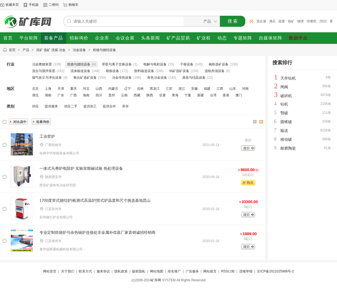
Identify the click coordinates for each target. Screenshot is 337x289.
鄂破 (284, 113)
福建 (207, 89)
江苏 (169, 89)
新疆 (200, 95)
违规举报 (245, 271)
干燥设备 (186, 64)
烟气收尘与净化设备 (47, 77)
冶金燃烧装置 (42, 64)
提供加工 (90, 106)
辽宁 (127, 89)
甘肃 (162, 95)
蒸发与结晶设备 (194, 77)
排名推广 (174, 271)
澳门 (238, 95)
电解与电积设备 (155, 64)
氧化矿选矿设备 (85, 77)
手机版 (34, 5)
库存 (125, 106)
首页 (12, 50)
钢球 (300, 21)
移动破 (286, 139)
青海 (175, 95)
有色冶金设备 (157, 77)
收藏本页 (12, 5)
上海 (48, 89)
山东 (232, 89)
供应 (35, 106)
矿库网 (156, 280)
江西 (220, 89)
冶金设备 (79, 50)
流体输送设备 (80, 71)
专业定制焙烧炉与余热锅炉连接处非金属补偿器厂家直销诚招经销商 (98, 232)
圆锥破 (286, 122)
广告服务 (192, 271)
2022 (323, 21)
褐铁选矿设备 (218, 64)
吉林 (140, 89)
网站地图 (156, 271)
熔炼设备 (112, 71)
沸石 (272, 21)
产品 (26, 50)
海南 (86, 95)
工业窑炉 (47, 136)
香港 (226, 95)
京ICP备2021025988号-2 (275, 271)
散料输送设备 (144, 71)
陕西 (149, 95)
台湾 (213, 95)
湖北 (35, 95)
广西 (73, 95)
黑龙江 (155, 89)
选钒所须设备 (215, 71)
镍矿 (291, 21)
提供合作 (109, 106)
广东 (60, 95)
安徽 (194, 89)
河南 (245, 89)
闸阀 (284, 87)
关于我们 (67, 271)
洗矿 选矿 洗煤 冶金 (50, 50)
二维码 (54, 5)
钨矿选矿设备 (179, 71)
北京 (35, 89)
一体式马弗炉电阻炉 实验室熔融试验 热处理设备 (81, 168)
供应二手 (70, 106)
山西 (99, 89)
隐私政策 (121, 271)
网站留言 (210, 271)
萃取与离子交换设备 (117, 64)
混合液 (261, 21)
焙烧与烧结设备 (104, 50)
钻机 (284, 104)
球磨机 (312, 21)
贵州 (111, 95)
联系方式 (85, 271)
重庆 (73, 89)
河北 (86, 89)
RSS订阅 (228, 271)
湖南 (48, 95)
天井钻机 (288, 78)
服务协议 (103, 271)
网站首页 (49, 271)
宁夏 (188, 95)
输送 (284, 130)
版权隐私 (138, 271)
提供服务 (51, 106)
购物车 (73, 5)
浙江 (181, 89)
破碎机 (286, 96)
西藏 (137, 95)
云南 (124, 95)
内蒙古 (113, 89)
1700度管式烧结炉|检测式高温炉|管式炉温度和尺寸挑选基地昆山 (95, 200)
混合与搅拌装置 (43, 71)
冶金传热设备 (122, 77)
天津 (60, 89)
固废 (281, 21)
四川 (99, 95)
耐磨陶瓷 (288, 148)
